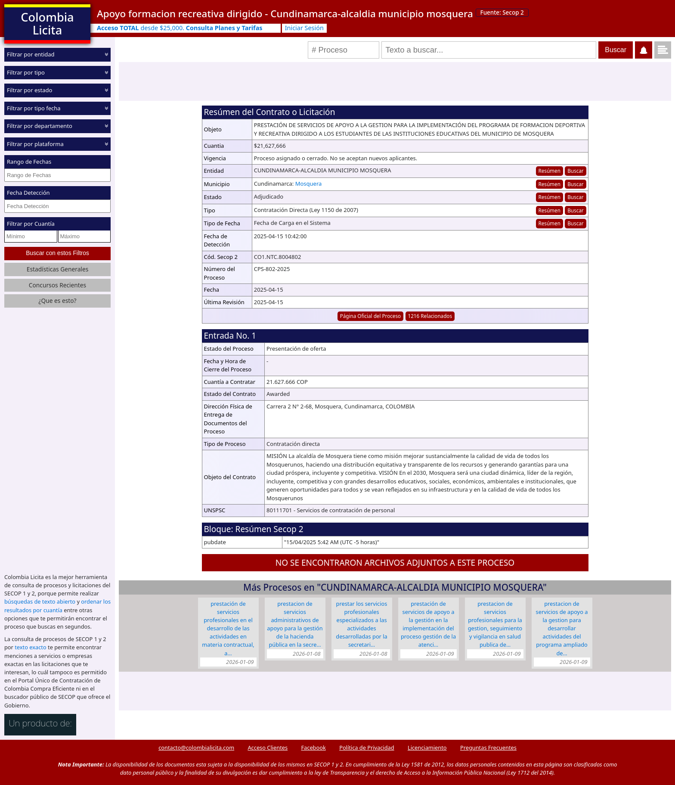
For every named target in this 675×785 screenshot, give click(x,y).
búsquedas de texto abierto (39, 601)
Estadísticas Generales (58, 269)
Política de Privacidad (366, 747)
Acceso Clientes (268, 747)
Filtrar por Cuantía (31, 223)
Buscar (575, 170)
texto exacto (30, 647)
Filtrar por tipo (26, 72)
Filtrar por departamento (39, 126)
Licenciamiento (427, 747)
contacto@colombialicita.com (196, 747)
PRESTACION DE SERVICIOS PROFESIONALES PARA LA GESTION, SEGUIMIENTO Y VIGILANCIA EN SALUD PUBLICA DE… (495, 624)
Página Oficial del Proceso (370, 315)
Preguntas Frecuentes (488, 747)
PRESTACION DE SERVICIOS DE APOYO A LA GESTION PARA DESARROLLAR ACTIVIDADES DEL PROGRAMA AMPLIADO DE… (562, 628)
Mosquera (308, 183)
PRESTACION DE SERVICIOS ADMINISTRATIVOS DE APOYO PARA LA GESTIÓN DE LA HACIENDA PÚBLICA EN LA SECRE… (294, 624)
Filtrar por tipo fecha (34, 108)
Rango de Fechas (29, 161)
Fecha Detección (28, 192)
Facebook (313, 747)
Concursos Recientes (57, 284)
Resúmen (549, 170)
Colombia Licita (47, 23)
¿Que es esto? (57, 300)
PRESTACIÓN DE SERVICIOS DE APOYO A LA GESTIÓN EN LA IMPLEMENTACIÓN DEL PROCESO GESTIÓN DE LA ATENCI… (428, 624)
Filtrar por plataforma (35, 143)
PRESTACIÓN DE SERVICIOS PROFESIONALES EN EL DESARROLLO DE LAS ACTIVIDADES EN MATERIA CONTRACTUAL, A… (228, 628)
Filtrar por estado (29, 90)
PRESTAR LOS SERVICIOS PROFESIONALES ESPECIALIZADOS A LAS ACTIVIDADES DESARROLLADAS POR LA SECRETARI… (361, 624)
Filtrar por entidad (31, 54)
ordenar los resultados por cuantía (57, 606)
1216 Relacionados (430, 315)
